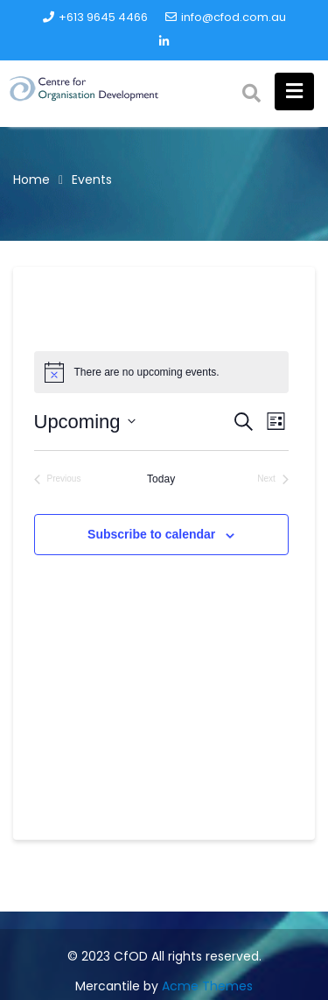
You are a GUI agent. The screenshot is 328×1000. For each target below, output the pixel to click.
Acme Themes (207, 986)
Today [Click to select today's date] (161, 479)
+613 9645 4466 (95, 17)
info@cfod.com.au (225, 17)
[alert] (161, 372)
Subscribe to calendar (151, 534)
